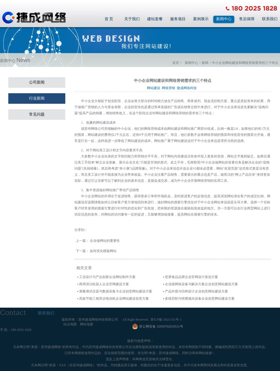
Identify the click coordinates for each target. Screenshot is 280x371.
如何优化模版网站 (103, 251)
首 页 (109, 19)
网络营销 (169, 88)
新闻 (205, 63)
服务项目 (178, 19)
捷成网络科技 (187, 88)
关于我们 (132, 19)
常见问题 (37, 114)
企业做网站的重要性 (105, 241)
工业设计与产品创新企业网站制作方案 (107, 277)
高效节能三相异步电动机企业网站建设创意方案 (114, 298)
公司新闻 (37, 82)
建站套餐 (155, 19)
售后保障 (247, 19)
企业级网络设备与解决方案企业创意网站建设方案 (201, 284)
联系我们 (270, 19)
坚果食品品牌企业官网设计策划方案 (191, 277)
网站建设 (154, 88)
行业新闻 (37, 98)
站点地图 (70, 324)
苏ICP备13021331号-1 (166, 319)
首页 (175, 63)
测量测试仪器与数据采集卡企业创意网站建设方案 (115, 291)
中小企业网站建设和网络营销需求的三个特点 (245, 63)
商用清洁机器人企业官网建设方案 (104, 284)
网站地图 (86, 324)
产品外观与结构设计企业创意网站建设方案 (196, 291)
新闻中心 (224, 19)
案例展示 (201, 19)
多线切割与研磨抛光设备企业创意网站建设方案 (200, 298)
